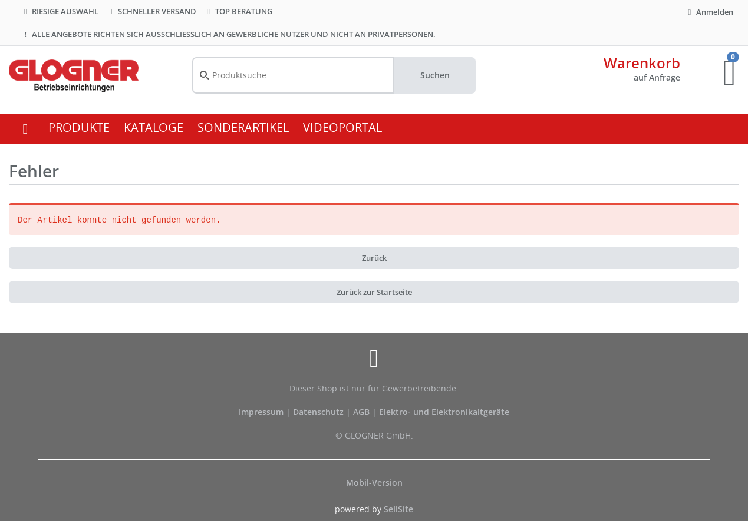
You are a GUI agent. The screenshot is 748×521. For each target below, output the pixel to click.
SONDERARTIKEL (243, 127)
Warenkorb (642, 62)
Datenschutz (318, 411)
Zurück (374, 258)
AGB (362, 411)
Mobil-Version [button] (374, 482)
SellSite (398, 509)
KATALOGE (153, 127)
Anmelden (709, 11)
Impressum (262, 411)
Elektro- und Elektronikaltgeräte (444, 411)
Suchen (435, 75)
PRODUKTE (79, 127)
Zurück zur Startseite (374, 292)
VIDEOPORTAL (342, 127)
